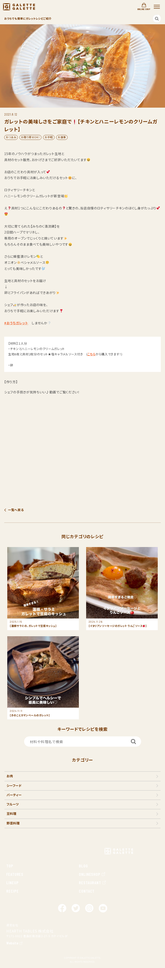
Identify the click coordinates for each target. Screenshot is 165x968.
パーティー (14, 794)
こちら (91, 354)
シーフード (14, 785)
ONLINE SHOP (143, 7)
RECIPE (12, 891)
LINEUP (12, 882)
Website (12, 943)
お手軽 (49, 137)
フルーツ (13, 804)
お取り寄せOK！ (30, 137)
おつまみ (11, 137)
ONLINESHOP (92, 874)
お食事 (62, 137)
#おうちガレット (16, 323)
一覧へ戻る (16, 510)
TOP (9, 865)
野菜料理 (13, 823)
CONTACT (87, 891)
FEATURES (14, 874)
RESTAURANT (92, 882)
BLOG (83, 865)
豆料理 (11, 813)
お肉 (10, 776)
